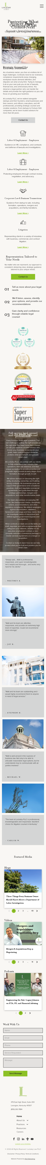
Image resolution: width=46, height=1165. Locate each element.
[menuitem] (23, 1116)
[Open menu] (42, 6)
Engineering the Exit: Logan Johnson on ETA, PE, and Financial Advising (22, 1001)
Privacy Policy (20, 1154)
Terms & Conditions (32, 1154)
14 (32, 962)
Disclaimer (10, 1154)
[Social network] (28, 1139)
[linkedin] (23, 1139)
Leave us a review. (23, 1144)
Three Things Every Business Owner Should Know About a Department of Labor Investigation (22, 899)
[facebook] (14, 1139)
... (27, 911)
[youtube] (32, 1139)
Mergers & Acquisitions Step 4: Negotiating (19, 950)
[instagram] (18, 1139)
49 (32, 911)
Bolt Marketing (30, 1159)
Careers (20, 1132)
